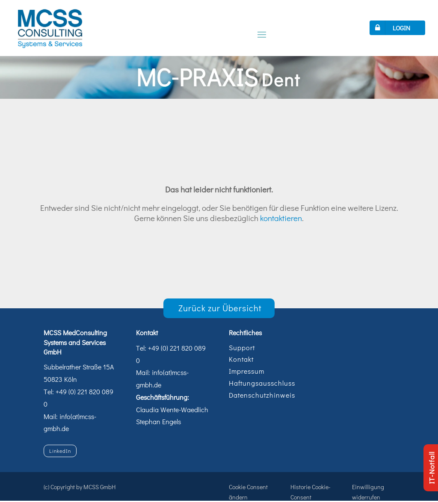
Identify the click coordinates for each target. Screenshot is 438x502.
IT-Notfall (431, 468)
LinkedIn (60, 450)
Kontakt (241, 358)
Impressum (246, 370)
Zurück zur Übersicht (220, 307)
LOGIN (391, 28)
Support (242, 347)
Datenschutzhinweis (262, 394)
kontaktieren (281, 218)
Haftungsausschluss (262, 382)
